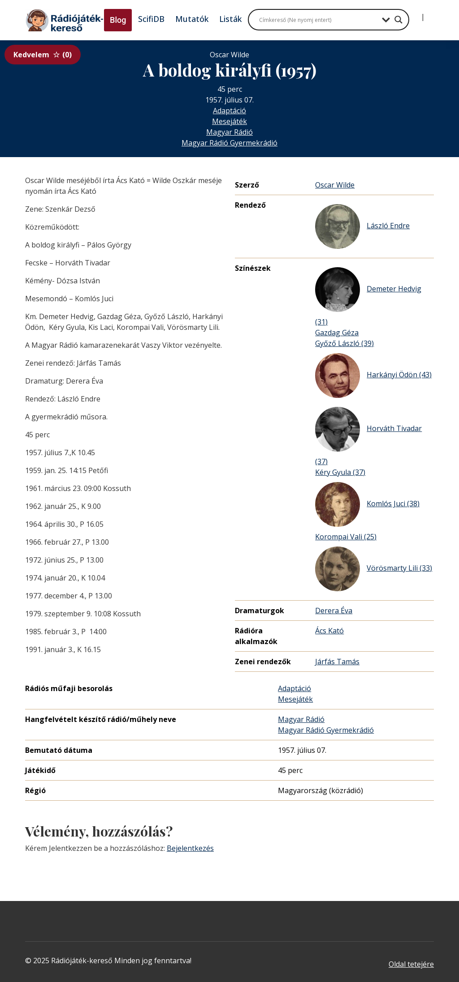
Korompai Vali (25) (346, 537)
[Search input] (318, 19)
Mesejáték (229, 121)
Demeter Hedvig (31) (368, 297)
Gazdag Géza (337, 332)
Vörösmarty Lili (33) (373, 569)
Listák (230, 18)
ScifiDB (151, 18)
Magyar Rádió (229, 132)
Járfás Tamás (337, 661)
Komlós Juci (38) (367, 504)
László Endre (362, 226)
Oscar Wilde (335, 185)
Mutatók (191, 18)
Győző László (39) (344, 343)
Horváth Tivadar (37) (368, 436)
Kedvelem (42, 54)
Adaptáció (229, 110)
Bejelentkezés (190, 848)
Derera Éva (333, 610)
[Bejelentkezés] (415, 13)
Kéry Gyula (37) (340, 472)
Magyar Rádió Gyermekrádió (229, 143)
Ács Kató (329, 631)
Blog (118, 20)
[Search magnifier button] (398, 19)
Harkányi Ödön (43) (373, 375)
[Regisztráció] (430, 13)
